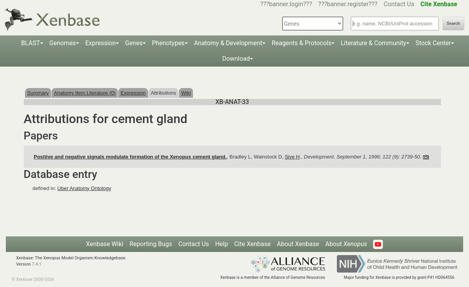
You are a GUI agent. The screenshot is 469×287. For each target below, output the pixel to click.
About (346, 244)
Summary (38, 93)
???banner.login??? (286, 4)
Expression (100, 43)
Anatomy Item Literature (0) (84, 93)
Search (453, 23)
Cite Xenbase (252, 244)
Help (221, 244)
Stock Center (433, 43)
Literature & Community (373, 43)
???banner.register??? (347, 4)
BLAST (30, 43)
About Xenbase (298, 244)
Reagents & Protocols (301, 43)
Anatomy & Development (228, 43)
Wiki (186, 93)
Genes (134, 43)
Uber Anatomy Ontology (84, 188)
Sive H (292, 157)
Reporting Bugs (150, 244)
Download (236, 58)
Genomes (63, 43)
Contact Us (399, 4)
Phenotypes (168, 43)
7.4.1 (37, 264)
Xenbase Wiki (105, 244)
